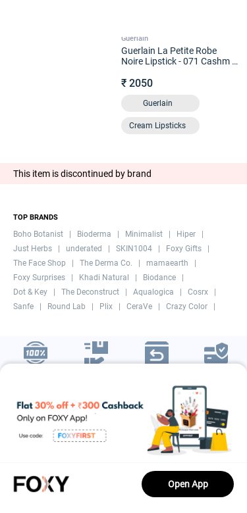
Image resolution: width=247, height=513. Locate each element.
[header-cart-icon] (202, 18)
